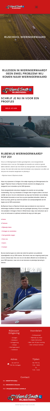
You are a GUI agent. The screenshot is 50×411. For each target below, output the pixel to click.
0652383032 (10, 385)
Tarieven (4, 223)
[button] (36, 7)
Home (4, 219)
